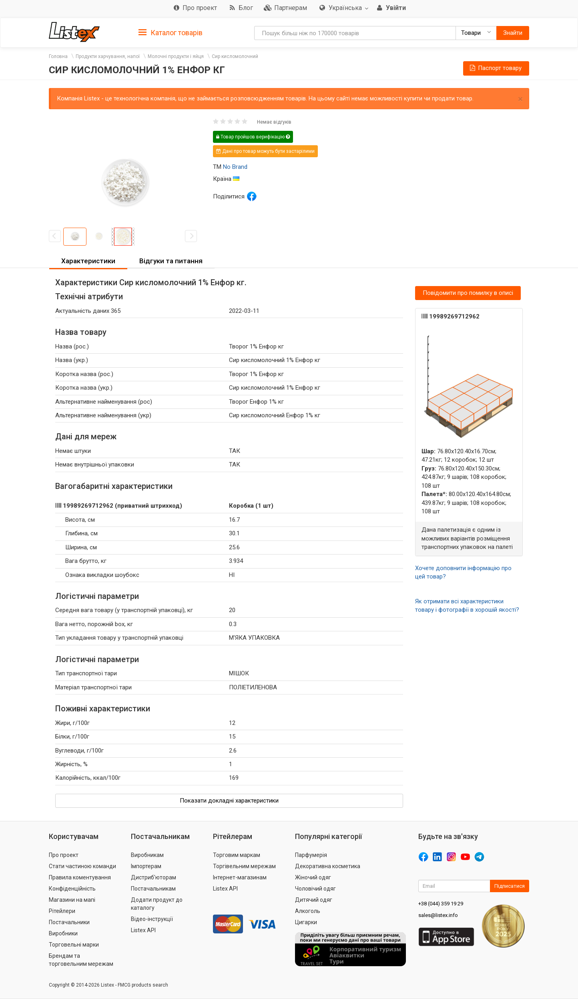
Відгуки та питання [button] (171, 261)
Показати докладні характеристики (229, 800)
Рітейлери (62, 911)
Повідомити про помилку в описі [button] (468, 292)
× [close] (520, 99)
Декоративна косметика (327, 866)
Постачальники (69, 922)
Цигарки (306, 922)
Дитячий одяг (313, 900)
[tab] (170, 32)
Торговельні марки (74, 944)
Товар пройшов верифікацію (253, 137)
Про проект (63, 855)
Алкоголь (307, 911)
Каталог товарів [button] (170, 33)
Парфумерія (311, 855)
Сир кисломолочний (235, 56)
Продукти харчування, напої (108, 56)
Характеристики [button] (88, 261)
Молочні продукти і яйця (176, 56)
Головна (58, 56)
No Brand (235, 166)
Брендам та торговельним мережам (81, 960)
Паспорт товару (495, 68)
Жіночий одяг (313, 877)
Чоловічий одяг (315, 888)
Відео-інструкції (152, 919)
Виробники (63, 933)
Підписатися (509, 886)
